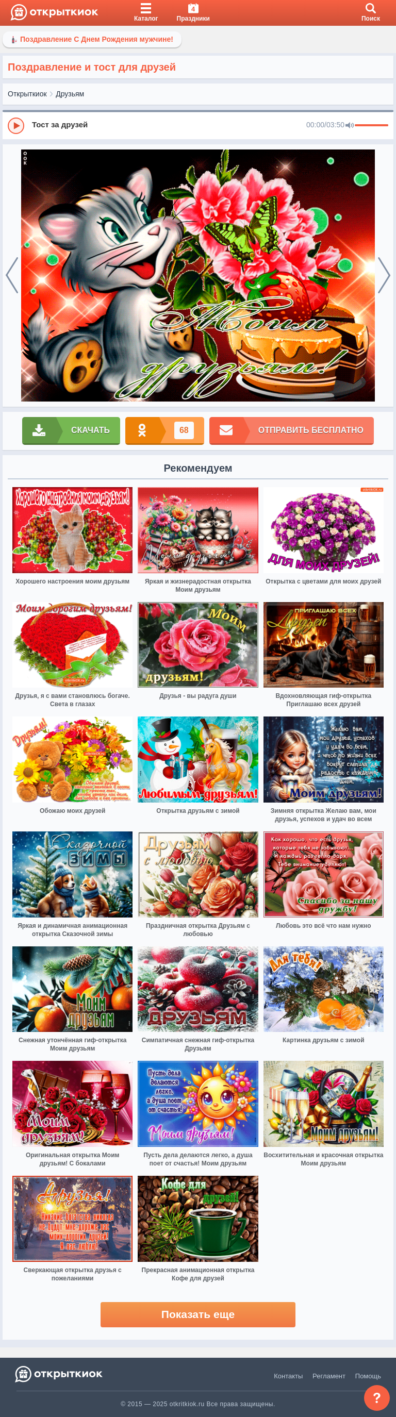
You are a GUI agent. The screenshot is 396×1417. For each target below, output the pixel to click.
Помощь (368, 1376)
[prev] (12, 275)
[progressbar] (371, 125)
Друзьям (70, 94)
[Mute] (349, 126)
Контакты (288, 1376)
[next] (384, 275)
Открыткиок (27, 94)
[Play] (16, 126)
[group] (198, 125)
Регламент (328, 1376)
